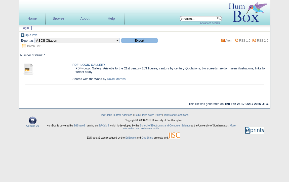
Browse (58, 18)
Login (25, 28)
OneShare (147, 137)
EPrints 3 (104, 125)
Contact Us (32, 124)
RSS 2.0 (262, 40)
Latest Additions (123, 115)
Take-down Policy (151, 115)
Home (32, 18)
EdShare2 (79, 125)
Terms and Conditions (176, 115)
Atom (228, 40)
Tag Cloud (106, 115)
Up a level (31, 35)
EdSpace (131, 137)
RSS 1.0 (244, 40)
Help (111, 18)
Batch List (33, 46)
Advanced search (210, 23)
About (84, 18)
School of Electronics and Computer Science (165, 125)
